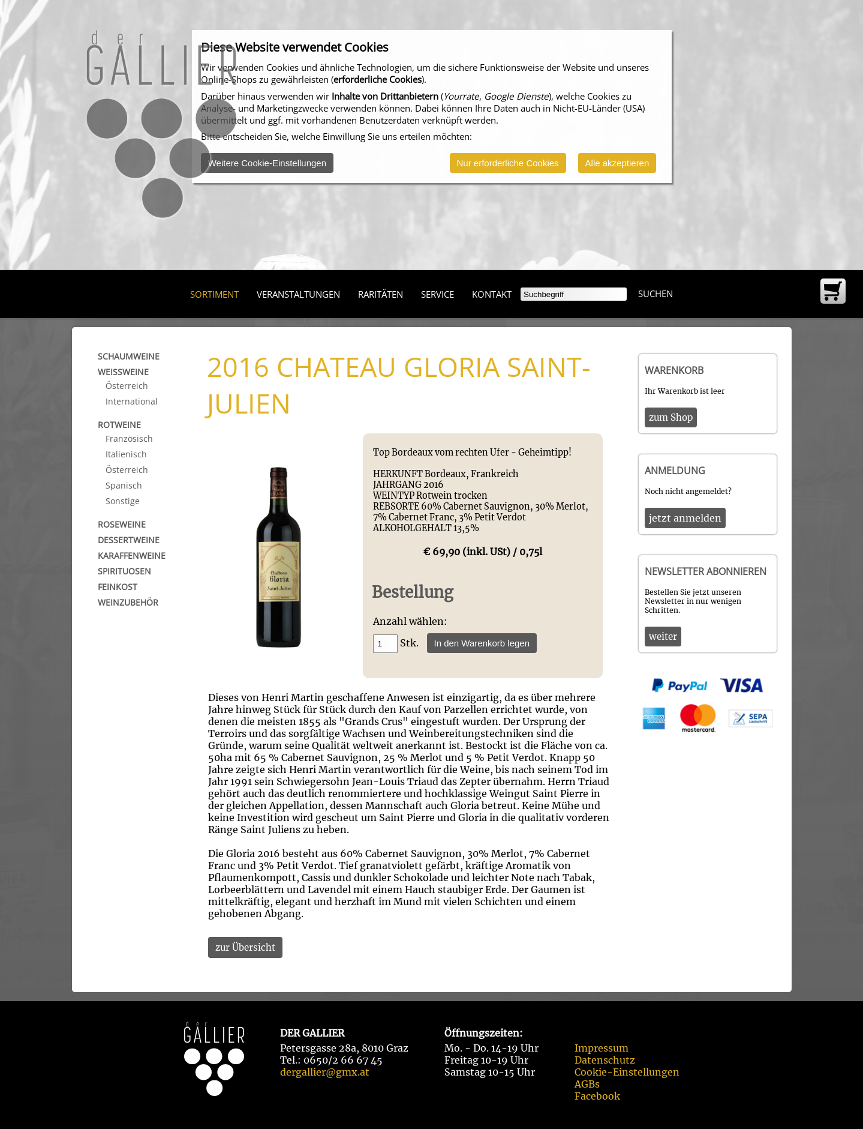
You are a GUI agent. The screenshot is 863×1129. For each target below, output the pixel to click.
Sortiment (214, 294)
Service (437, 294)
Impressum (602, 1048)
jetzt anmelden (685, 518)
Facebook (597, 1096)
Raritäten (380, 294)
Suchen (655, 294)
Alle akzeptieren (617, 163)
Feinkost (117, 586)
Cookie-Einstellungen (627, 1072)
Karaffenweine (132, 555)
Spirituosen (124, 571)
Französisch (129, 438)
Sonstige (123, 501)
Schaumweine (129, 356)
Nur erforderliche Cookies (508, 163)
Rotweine (119, 424)
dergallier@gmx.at (324, 1072)
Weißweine (123, 372)
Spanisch (124, 485)
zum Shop (671, 417)
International (132, 401)
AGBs (587, 1084)
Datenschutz (605, 1060)
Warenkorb (674, 370)
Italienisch (126, 454)
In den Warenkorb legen (482, 643)
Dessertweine (129, 540)
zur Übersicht (245, 947)
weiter (663, 636)
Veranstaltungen (298, 294)
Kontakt (492, 294)
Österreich (127, 385)
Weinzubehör (128, 602)
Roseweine (122, 524)
